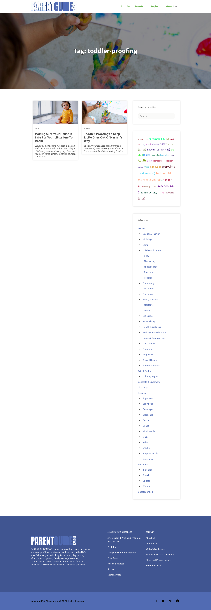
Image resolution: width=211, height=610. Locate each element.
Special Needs (150, 360)
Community (148, 283)
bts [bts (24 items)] (162, 180)
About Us (150, 537)
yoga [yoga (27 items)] (172, 155)
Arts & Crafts (144, 371)
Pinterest (177, 601)
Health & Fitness (116, 563)
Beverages (148, 409)
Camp (145, 244)
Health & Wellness (152, 326)
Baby (37, 128)
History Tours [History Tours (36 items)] (149, 186)
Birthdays (147, 239)
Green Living (149, 321)
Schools (111, 569)
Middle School (151, 266)
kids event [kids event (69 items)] (155, 166)
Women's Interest (152, 365)
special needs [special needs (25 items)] (143, 139)
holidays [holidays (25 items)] (161, 193)
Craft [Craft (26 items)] (167, 139)
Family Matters (150, 299)
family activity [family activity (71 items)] (149, 192)
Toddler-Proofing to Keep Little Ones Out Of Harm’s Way (103, 137)
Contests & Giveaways (149, 381)
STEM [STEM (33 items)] (149, 161)
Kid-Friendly (149, 431)
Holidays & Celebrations (155, 332)
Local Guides (149, 343)
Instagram (170, 601)
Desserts (147, 420)
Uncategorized (145, 491)
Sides (145, 442)
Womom (147, 486)
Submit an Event (154, 565)
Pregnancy (148, 354)
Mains (146, 436)
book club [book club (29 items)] (156, 155)
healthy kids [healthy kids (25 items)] (164, 155)
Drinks (146, 425)
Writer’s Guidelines (155, 548)
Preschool (149, 272)
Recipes (142, 392)
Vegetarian (148, 458)
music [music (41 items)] (149, 144)
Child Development (152, 250)
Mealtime (149, 304)
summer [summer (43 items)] (147, 154)
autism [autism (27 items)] (140, 167)
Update (146, 480)
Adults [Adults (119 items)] (142, 160)
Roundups (143, 464)
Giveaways (143, 387)
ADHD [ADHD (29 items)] (146, 167)
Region (154, 6)
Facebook (156, 601)
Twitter (163, 601)
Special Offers (114, 574)
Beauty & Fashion (151, 233)
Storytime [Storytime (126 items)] (168, 167)
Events (139, 6)
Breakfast (148, 414)
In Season (147, 469)
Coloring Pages (150, 376)
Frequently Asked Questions (160, 554)
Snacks (146, 447)
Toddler (87, 128)
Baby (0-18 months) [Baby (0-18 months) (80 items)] (158, 149)
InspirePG (149, 288)
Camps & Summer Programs (122, 552)
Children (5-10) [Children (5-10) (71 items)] (146, 173)
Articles (126, 6)
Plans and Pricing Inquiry (158, 560)
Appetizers (148, 398)
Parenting (147, 349)
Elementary (150, 261)
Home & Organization (154, 337)
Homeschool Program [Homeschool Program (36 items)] (162, 160)
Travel (147, 310)
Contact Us (151, 543)
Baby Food (148, 403)
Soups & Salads (150, 453)
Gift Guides (148, 315)
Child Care (113, 558)
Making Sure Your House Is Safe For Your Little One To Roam (54, 137)
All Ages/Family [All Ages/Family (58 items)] (157, 138)
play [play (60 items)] (143, 144)
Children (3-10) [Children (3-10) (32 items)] (158, 144)
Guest (170, 6)
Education (148, 294)
